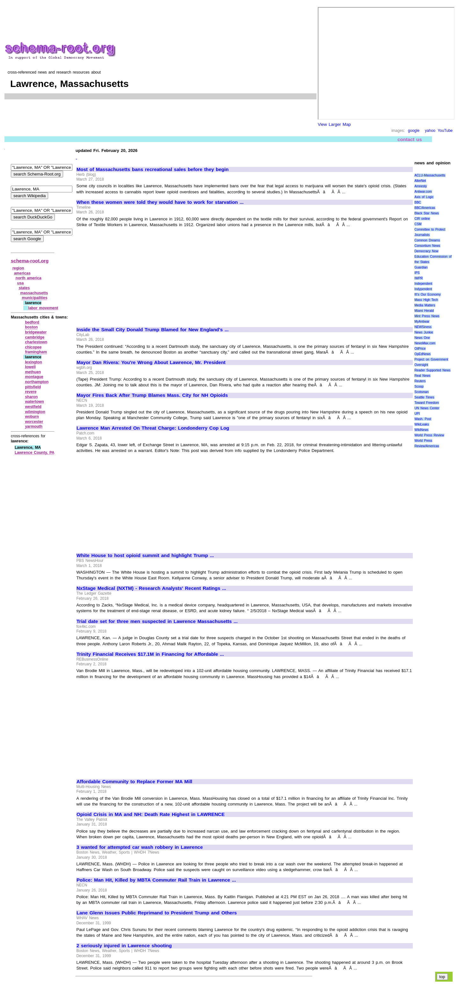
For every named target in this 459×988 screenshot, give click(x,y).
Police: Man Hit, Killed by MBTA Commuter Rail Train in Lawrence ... (156, 880)
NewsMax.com (424, 343)
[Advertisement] (130, 274)
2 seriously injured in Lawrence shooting (124, 945)
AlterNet (420, 181)
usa (20, 283)
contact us (409, 139)
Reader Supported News (432, 370)
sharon (31, 397)
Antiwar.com (423, 191)
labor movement (43, 308)
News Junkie (423, 332)
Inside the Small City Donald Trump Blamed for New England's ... (152, 329)
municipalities (34, 298)
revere (30, 392)
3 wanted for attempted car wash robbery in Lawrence (139, 847)
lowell (30, 367)
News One (422, 338)
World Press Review (429, 435)
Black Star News (426, 213)
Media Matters (424, 305)
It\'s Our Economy (427, 294)
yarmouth (33, 426)
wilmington (35, 412)
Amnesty (420, 186)
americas (22, 273)
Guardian (420, 267)
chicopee (33, 347)
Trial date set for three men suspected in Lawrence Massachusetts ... (156, 621)
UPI (417, 413)
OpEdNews (422, 354)
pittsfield (33, 387)
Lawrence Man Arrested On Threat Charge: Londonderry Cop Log (152, 428)
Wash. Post (422, 419)
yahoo (430, 130)
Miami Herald (424, 310)
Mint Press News (426, 316)
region (18, 268)
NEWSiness (422, 327)
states (24, 288)
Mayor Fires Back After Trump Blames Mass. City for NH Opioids (152, 395)
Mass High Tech (426, 300)
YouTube (445, 130)
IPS (416, 273)
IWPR (418, 278)
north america (28, 278)
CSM (417, 224)
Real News (422, 375)
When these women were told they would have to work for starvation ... (160, 202)
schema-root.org (29, 260)
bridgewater (36, 332)
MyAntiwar (421, 321)
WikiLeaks (421, 424)
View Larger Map (334, 124)
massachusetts (34, 293)
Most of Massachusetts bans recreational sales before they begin (152, 169)
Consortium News (427, 245)
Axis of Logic (423, 197)
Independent (423, 283)
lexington (33, 362)
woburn (32, 416)
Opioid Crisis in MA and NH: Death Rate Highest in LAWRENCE (150, 814)
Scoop (418, 386)
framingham (36, 352)
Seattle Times (424, 397)
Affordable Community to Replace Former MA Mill (134, 781)
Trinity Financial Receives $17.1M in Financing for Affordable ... (150, 654)
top (442, 976)
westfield (33, 407)
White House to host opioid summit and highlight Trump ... (145, 555)
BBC (417, 202)
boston (31, 327)
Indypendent (423, 289)
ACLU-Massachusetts (429, 175)
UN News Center (426, 408)
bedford (32, 322)
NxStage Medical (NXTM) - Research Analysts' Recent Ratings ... (151, 588)
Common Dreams (427, 240)
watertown (34, 401)
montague (34, 377)
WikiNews (421, 430)
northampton (36, 382)
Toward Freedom (426, 403)
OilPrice (420, 348)
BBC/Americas (424, 208)
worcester (34, 421)
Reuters (420, 381)
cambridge (34, 337)
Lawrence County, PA (35, 452)
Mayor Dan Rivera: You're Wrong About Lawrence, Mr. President (151, 362)
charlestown (36, 342)
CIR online (422, 218)
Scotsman (421, 392)
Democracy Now (426, 251)
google (413, 130)
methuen (33, 372)
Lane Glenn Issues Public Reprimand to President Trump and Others (156, 912)
